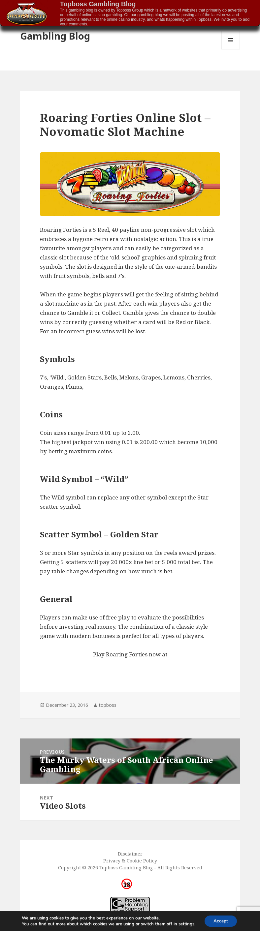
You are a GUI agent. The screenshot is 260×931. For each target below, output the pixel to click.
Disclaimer (130, 854)
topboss (107, 705)
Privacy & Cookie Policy (130, 860)
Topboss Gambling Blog (98, 4)
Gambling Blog (55, 35)
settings (185, 924)
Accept (220, 920)
